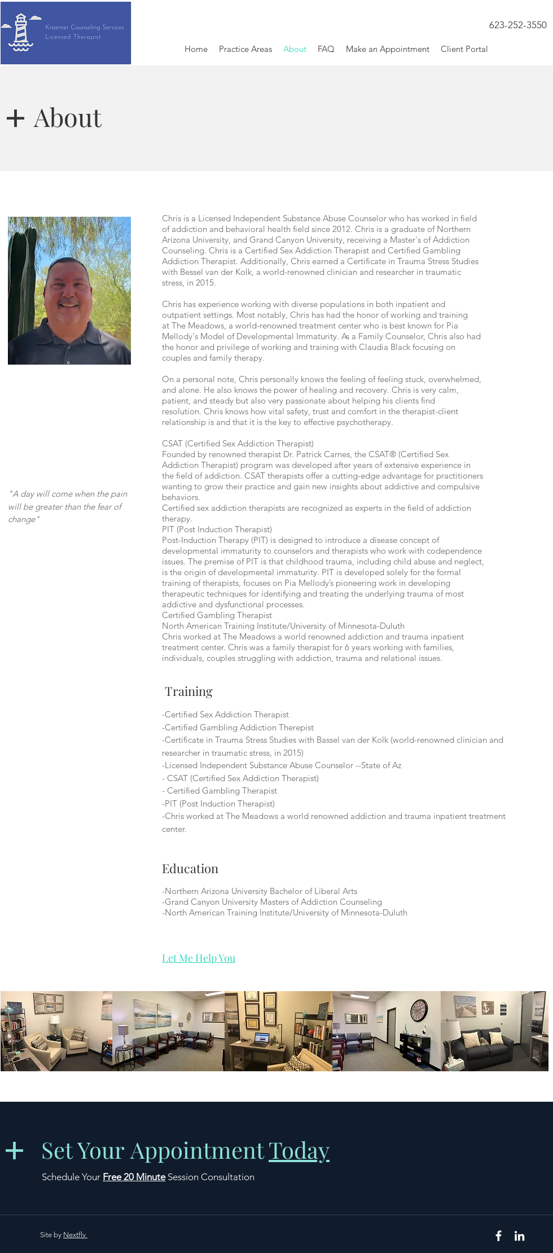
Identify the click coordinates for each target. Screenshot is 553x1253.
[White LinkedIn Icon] (519, 1236)
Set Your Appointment (185, 1149)
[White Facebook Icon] (498, 1236)
